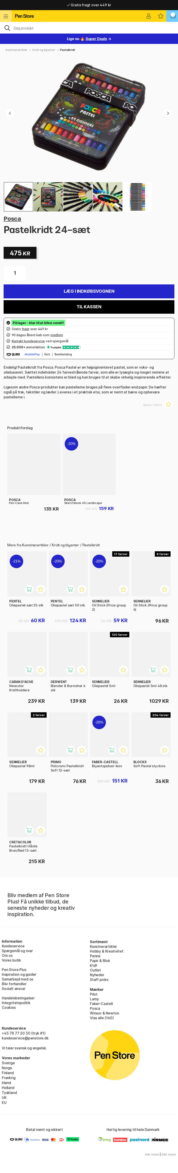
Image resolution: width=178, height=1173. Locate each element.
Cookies (9, 1007)
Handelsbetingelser (18, 998)
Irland (6, 1082)
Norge (7, 1068)
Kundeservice (13, 946)
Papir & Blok (100, 960)
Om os (7, 955)
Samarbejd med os (17, 979)
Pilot (94, 994)
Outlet (95, 970)
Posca (12, 218)
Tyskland (9, 1092)
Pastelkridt (67, 50)
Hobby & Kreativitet (106, 951)
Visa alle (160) (102, 1018)
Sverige (8, 1063)
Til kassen (89, 306)
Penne (95, 956)
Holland (8, 1087)
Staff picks (99, 979)
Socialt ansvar (13, 988)
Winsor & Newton (104, 1013)
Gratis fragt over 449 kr (89, 5)
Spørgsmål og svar (17, 950)
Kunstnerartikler (16, 50)
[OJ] (89, 28)
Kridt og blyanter (43, 50)
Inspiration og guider (19, 974)
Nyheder (97, 975)
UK (4, 1097)
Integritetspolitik (16, 1003)
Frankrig (9, 1077)
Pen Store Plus (14, 969)
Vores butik (11, 960)
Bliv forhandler (14, 984)
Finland (8, 1073)
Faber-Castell (101, 1003)
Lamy (94, 999)
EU (4, 1102)
